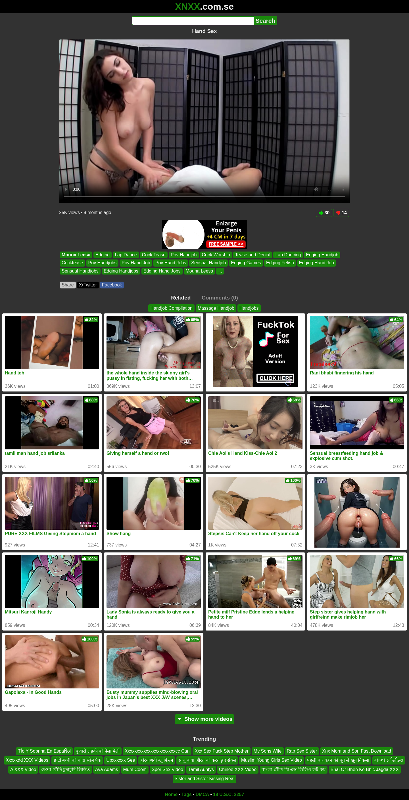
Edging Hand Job (316, 263)
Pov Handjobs (102, 263)
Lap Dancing (288, 254)
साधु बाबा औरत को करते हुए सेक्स (207, 760)
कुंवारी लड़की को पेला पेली (98, 751)
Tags (186, 794)
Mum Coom (135, 769)
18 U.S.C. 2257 (228, 794)
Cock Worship (216, 254)
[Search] (193, 20)
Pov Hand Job (136, 263)
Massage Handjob (216, 308)
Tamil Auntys (201, 769)
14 (341, 212)
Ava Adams (106, 769)
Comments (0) (220, 298)
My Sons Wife (268, 751)
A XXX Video (23, 769)
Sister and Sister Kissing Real (205, 778)
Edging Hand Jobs (162, 271)
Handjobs (249, 308)
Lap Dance (126, 254)
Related (181, 298)
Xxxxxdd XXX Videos (27, 760)
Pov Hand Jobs (170, 263)
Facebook (112, 284)
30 (323, 212)
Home (171, 794)
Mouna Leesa (76, 254)
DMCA (202, 794)
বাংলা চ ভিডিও (388, 760)
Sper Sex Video (167, 769)
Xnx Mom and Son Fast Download (356, 751)
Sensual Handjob (208, 263)
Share (68, 284)
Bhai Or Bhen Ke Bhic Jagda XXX (365, 769)
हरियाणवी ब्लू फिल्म (157, 760)
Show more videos (205, 719)
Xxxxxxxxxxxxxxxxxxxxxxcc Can (157, 751)
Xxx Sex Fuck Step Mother (221, 751)
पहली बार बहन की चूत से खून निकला (338, 760)
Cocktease (72, 263)
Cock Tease (154, 254)
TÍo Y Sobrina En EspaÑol (44, 751)
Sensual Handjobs (80, 271)
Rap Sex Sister (302, 751)
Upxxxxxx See (120, 760)
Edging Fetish (280, 263)
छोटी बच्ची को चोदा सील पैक (77, 760)
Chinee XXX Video (237, 769)
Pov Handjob (184, 254)
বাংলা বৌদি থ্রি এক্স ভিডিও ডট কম (293, 769)
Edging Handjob (322, 254)
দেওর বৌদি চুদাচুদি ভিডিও (65, 769)
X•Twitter (88, 284)
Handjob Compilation (171, 308)
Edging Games (246, 263)
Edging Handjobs (121, 271)
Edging (102, 254)
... (220, 271)
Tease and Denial (252, 254)
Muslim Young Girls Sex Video (271, 760)
